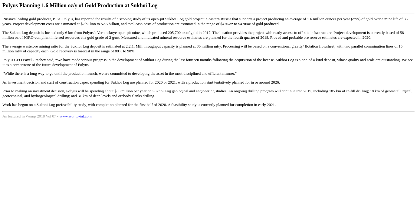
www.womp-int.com (75, 116)
